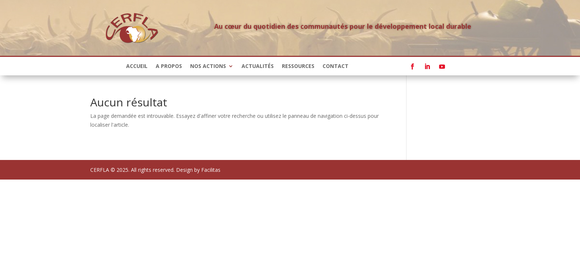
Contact (335, 66)
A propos (169, 66)
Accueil (137, 66)
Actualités (258, 66)
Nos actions (208, 66)
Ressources (298, 66)
